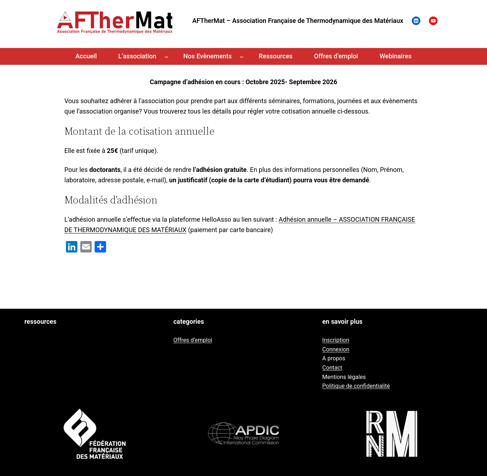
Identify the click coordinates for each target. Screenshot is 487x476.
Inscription (335, 340)
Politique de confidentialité (356, 386)
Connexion (335, 349)
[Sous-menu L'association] (166, 56)
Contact (332, 367)
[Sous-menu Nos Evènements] (242, 56)
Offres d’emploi (192, 340)
